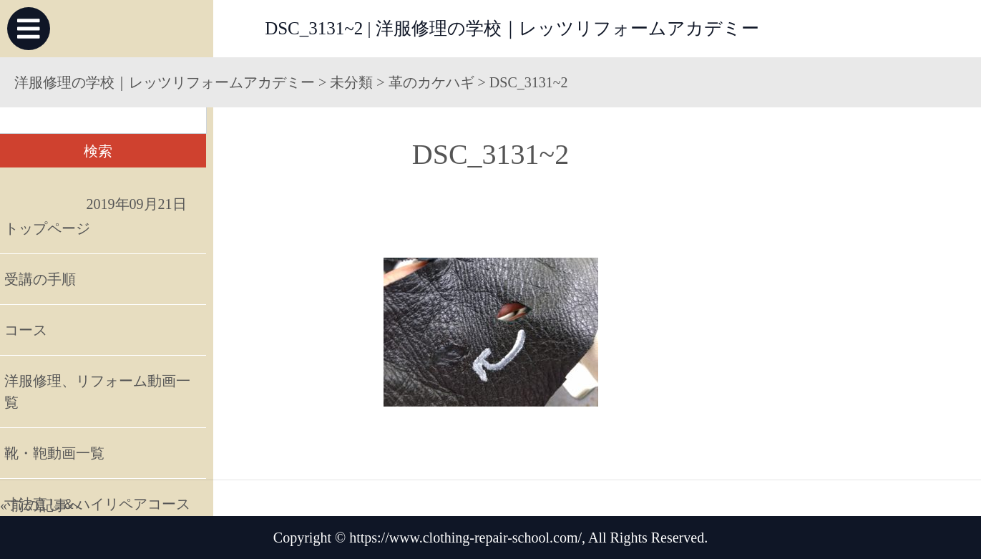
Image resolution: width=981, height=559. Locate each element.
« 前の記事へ (41, 505)
